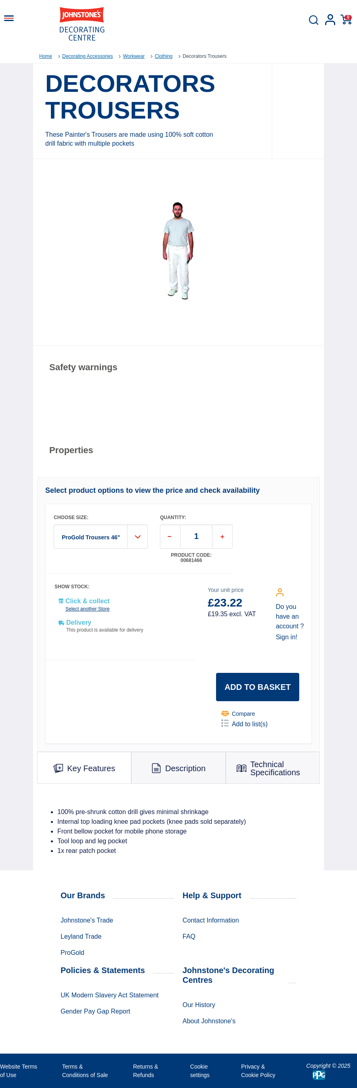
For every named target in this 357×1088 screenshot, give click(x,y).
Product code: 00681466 (191, 558)
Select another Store (87, 609)
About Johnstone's (209, 1021)
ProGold (72, 952)
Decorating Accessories (87, 56)
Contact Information (211, 920)
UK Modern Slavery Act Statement (110, 995)
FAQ (189, 936)
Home (45, 56)
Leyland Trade (81, 936)
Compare (238, 713)
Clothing (163, 56)
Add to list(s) (244, 723)
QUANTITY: (173, 517)
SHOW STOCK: (72, 587)
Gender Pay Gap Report (95, 1011)
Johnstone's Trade (87, 920)
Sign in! (286, 637)
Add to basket (258, 687)
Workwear (134, 56)
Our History (199, 1004)
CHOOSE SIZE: (71, 517)
